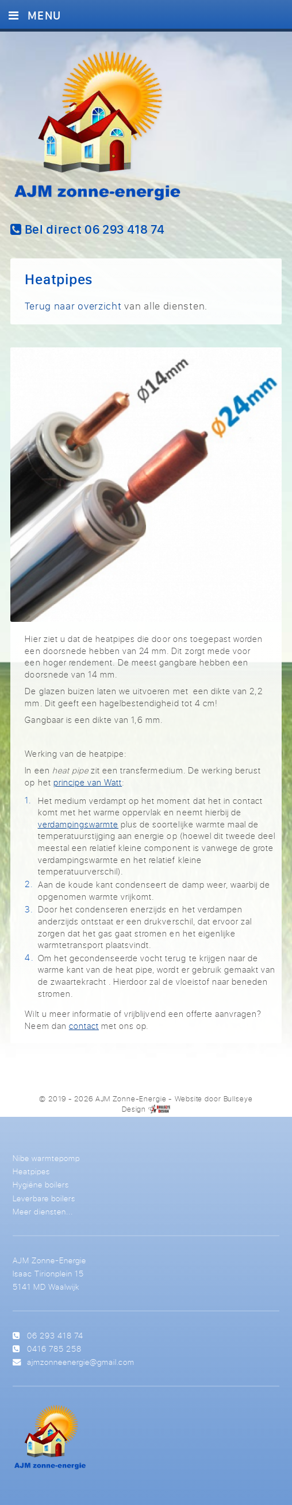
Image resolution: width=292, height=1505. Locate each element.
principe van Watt (87, 782)
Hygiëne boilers (41, 1184)
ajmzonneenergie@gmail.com (81, 1361)
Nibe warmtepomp (46, 1157)
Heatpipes (31, 1171)
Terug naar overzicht (73, 305)
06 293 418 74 (55, 1335)
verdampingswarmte (78, 824)
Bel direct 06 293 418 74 (87, 229)
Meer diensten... (43, 1211)
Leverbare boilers (44, 1198)
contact (84, 1025)
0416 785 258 (54, 1348)
